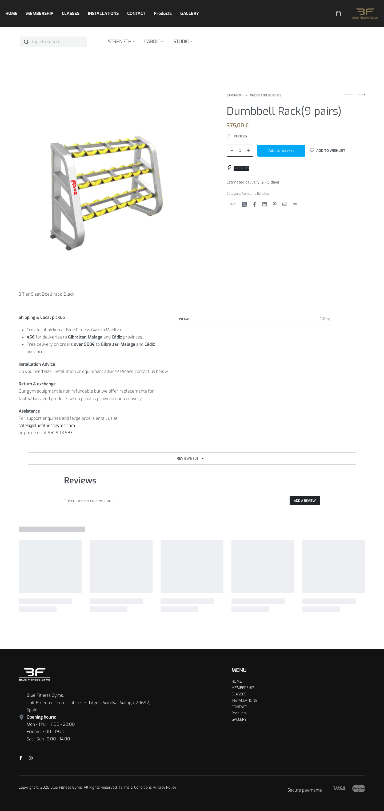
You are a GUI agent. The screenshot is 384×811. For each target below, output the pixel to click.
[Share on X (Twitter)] (244, 204)
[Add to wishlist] (327, 151)
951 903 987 (60, 432)
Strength (234, 95)
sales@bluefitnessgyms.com (47, 425)
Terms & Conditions (135, 787)
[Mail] (284, 204)
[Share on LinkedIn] (264, 204)
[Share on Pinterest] (274, 204)
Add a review (305, 501)
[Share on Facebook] (254, 204)
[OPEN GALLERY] (110, 185)
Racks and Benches (265, 95)
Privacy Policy (164, 787)
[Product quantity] (240, 151)
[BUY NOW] (238, 168)
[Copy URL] (295, 204)
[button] (192, 458)
